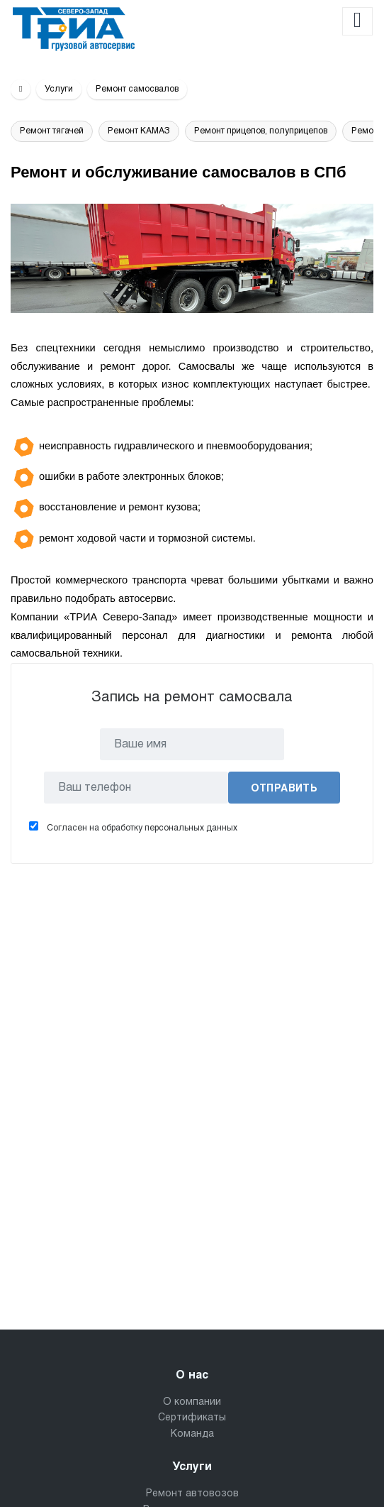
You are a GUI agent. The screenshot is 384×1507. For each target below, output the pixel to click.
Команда (192, 1434)
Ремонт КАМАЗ (139, 131)
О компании (192, 1402)
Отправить (284, 789)
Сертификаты (192, 1418)
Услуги (59, 89)
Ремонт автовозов (192, 1493)
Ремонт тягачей (52, 131)
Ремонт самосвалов (137, 89)
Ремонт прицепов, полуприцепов (260, 131)
